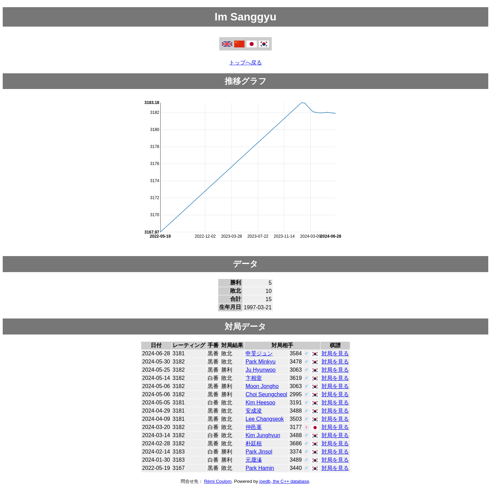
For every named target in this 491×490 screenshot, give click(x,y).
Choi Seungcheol (266, 394)
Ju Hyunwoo (261, 370)
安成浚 (254, 411)
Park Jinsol (259, 452)
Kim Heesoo (260, 402)
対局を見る (335, 353)
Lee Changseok (265, 419)
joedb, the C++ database (284, 481)
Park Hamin (260, 468)
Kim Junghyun (263, 435)
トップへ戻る (245, 62)
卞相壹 (254, 378)
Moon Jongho (262, 386)
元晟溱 (254, 460)
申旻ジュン (259, 353)
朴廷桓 (254, 443)
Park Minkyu (261, 362)
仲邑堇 (254, 427)
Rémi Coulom (218, 481)
